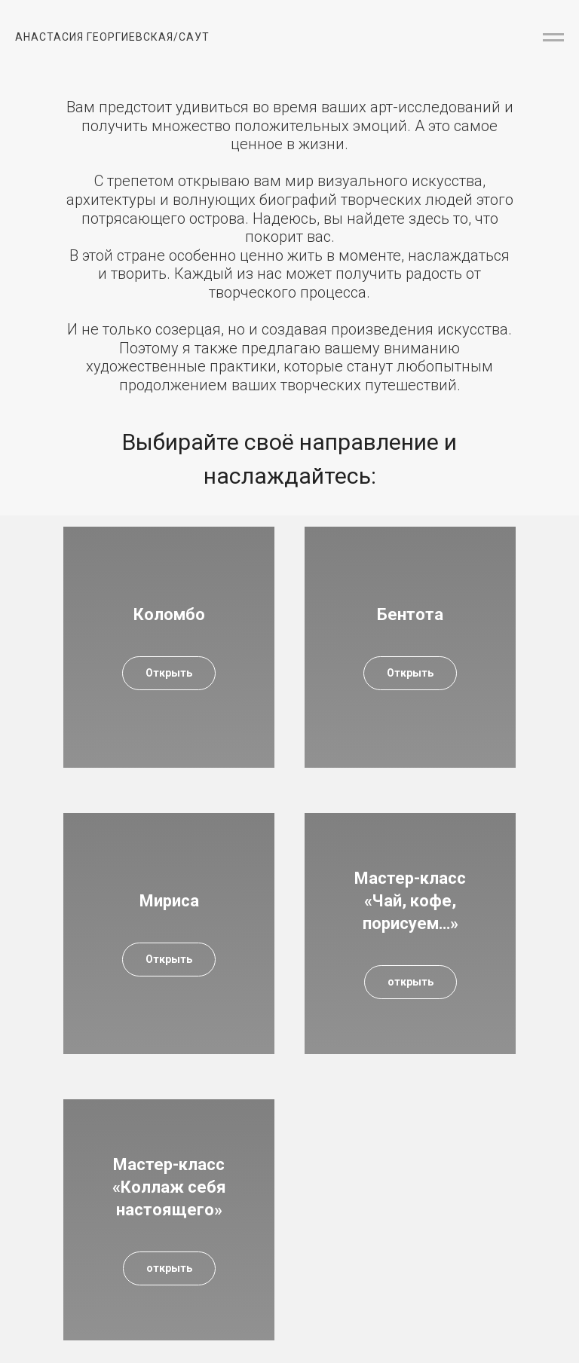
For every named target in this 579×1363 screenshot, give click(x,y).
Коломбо (169, 614)
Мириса (169, 900)
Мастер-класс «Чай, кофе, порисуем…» (410, 900)
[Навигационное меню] (553, 37)
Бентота (410, 614)
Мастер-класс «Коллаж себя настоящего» (169, 1186)
